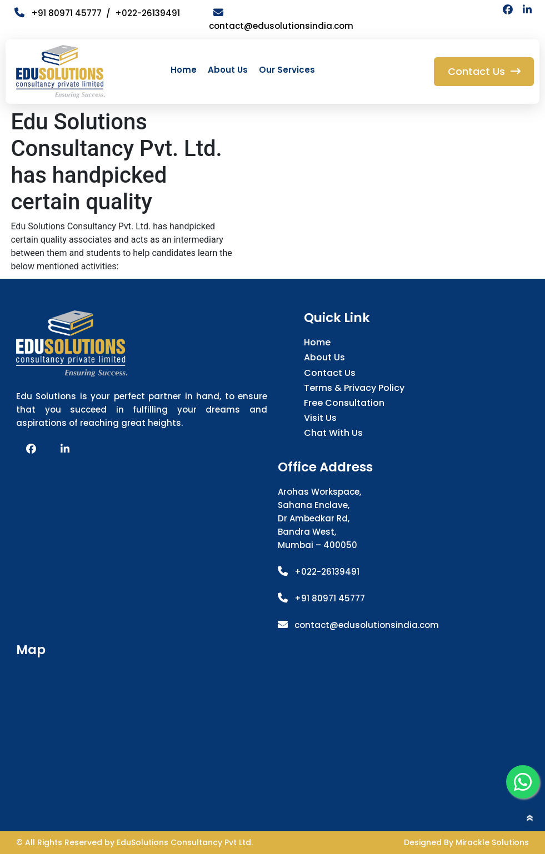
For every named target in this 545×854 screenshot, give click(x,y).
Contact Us (330, 372)
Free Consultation (344, 402)
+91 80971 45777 (329, 598)
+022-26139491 (147, 13)
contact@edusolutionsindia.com (366, 625)
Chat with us (333, 432)
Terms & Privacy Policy (354, 387)
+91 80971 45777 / (64, 13)
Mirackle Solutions (492, 842)
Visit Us (320, 417)
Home (184, 70)
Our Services (287, 70)
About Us (228, 70)
